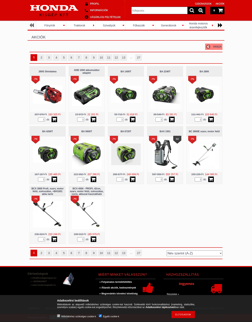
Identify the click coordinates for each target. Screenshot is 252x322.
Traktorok (79, 25)
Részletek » (173, 294)
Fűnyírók (49, 25)
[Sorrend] (194, 253)
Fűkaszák (139, 25)
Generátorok (168, 25)
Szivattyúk (109, 25)
